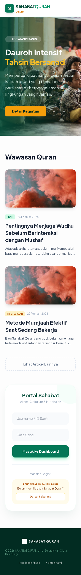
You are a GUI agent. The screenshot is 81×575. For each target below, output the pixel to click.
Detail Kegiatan (25, 111)
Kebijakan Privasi (30, 562)
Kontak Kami (54, 562)
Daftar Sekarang (40, 496)
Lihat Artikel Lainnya (40, 364)
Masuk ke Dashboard (40, 451)
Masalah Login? (40, 474)
